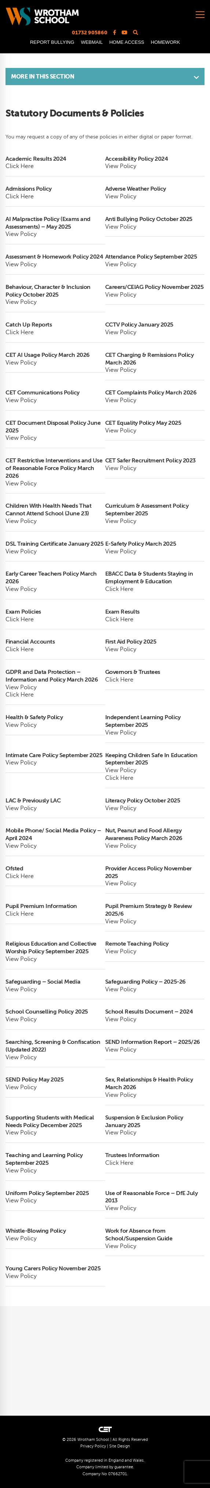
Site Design (119, 1446)
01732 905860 (89, 32)
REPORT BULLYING (52, 42)
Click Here (19, 166)
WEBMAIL (92, 42)
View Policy (120, 166)
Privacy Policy (93, 1446)
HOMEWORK (165, 42)
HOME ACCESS (126, 42)
